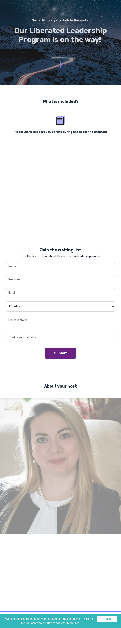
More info (73, 623)
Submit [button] (60, 353)
